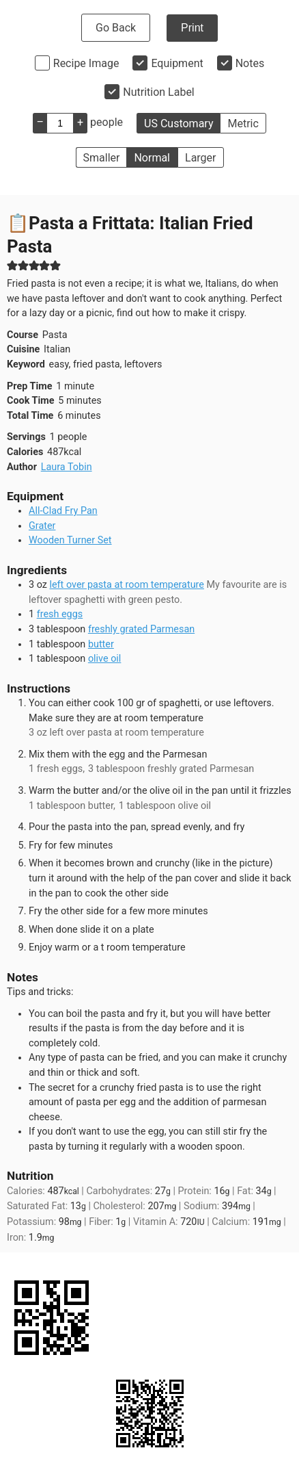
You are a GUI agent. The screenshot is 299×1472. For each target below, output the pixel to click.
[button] (12, 265)
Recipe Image (86, 63)
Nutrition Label (159, 92)
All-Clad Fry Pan (63, 511)
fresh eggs (60, 614)
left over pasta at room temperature (126, 585)
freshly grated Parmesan (141, 629)
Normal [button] (152, 157)
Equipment (177, 63)
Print (192, 28)
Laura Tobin (66, 467)
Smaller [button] (101, 157)
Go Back (116, 27)
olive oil (105, 658)
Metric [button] (242, 123)
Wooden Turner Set (70, 540)
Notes (250, 63)
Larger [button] (200, 157)
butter (101, 644)
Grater (42, 526)
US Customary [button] (178, 123)
